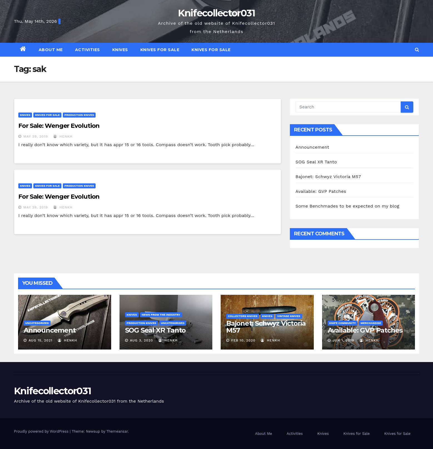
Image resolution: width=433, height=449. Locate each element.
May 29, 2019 (35, 136)
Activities (87, 49)
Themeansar (117, 431)
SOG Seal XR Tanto (316, 161)
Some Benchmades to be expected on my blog (347, 206)
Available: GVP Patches (320, 191)
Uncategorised (173, 323)
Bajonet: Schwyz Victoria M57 (328, 176)
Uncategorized (37, 323)
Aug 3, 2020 (141, 340)
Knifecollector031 (216, 13)
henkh (63, 136)
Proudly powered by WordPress (42, 431)
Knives (120, 49)
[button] (417, 49)
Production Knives (79, 114)
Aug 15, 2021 (41, 340)
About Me (51, 49)
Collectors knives (242, 316)
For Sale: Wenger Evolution (58, 125)
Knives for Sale (160, 49)
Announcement (312, 147)
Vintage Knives (288, 316)
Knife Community (342, 323)
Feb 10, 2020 (243, 340)
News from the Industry (161, 314)
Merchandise (370, 323)
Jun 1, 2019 (343, 340)
